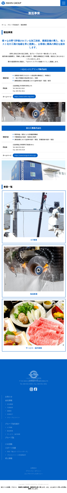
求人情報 (8, 458)
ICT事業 (9, 427)
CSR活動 (8, 444)
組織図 (9, 411)
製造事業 (10, 431)
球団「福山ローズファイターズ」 (18, 451)
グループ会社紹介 (12, 424)
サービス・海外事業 (13, 434)
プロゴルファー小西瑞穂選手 (16, 455)
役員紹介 (10, 414)
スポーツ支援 (10, 448)
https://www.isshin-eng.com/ (24, 96)
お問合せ (33, 468)
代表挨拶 (10, 407)
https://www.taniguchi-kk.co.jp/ (25, 155)
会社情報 (8, 400)
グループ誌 (9, 438)
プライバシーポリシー (33, 471)
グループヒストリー (13, 417)
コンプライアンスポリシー (33, 474)
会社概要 (10, 404)
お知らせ (8, 397)
